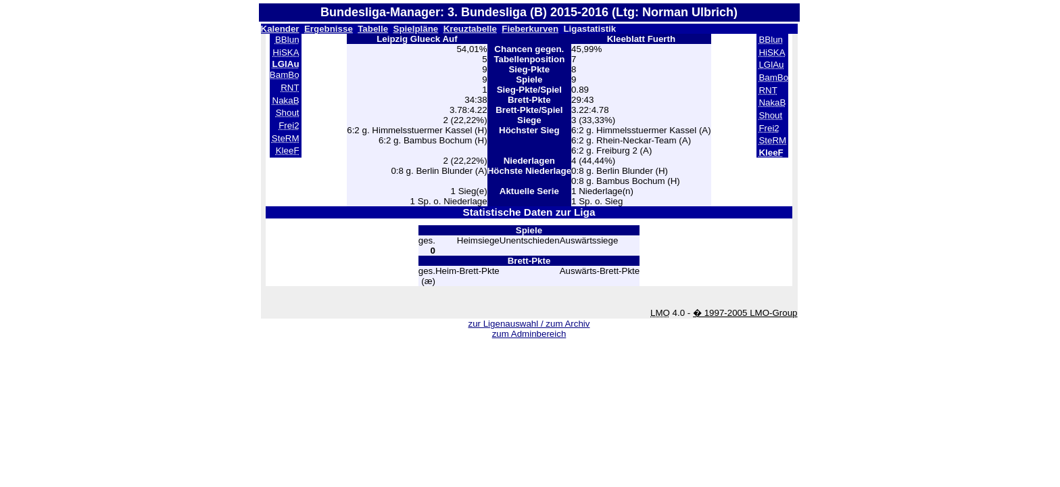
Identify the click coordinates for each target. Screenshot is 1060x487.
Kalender (280, 29)
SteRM (285, 138)
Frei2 (289, 125)
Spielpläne (416, 29)
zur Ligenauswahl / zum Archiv (528, 324)
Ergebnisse (328, 29)
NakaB (285, 100)
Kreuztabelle (470, 29)
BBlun (287, 39)
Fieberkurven (530, 29)
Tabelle (373, 29)
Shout (287, 113)
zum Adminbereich (529, 334)
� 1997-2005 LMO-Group (745, 313)
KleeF (287, 150)
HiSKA (285, 52)
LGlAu (771, 65)
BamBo (284, 75)
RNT (290, 88)
